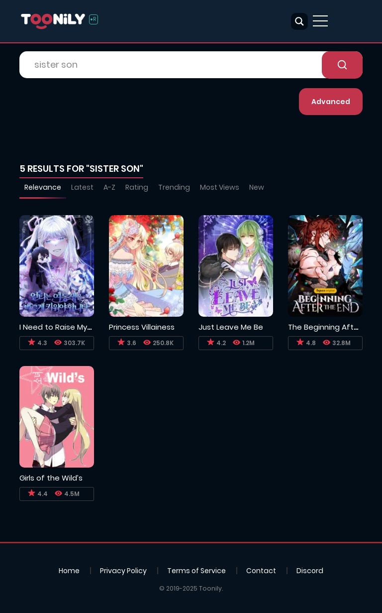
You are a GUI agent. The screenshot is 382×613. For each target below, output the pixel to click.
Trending (174, 187)
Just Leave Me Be (230, 327)
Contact (261, 571)
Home (69, 571)
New (256, 187)
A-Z (109, 187)
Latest (82, 187)
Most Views (219, 187)
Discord (309, 571)
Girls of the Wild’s (51, 478)
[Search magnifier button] (299, 21)
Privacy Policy (123, 571)
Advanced (330, 102)
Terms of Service (196, 571)
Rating (136, 187)
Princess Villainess (142, 327)
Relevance (42, 187)
